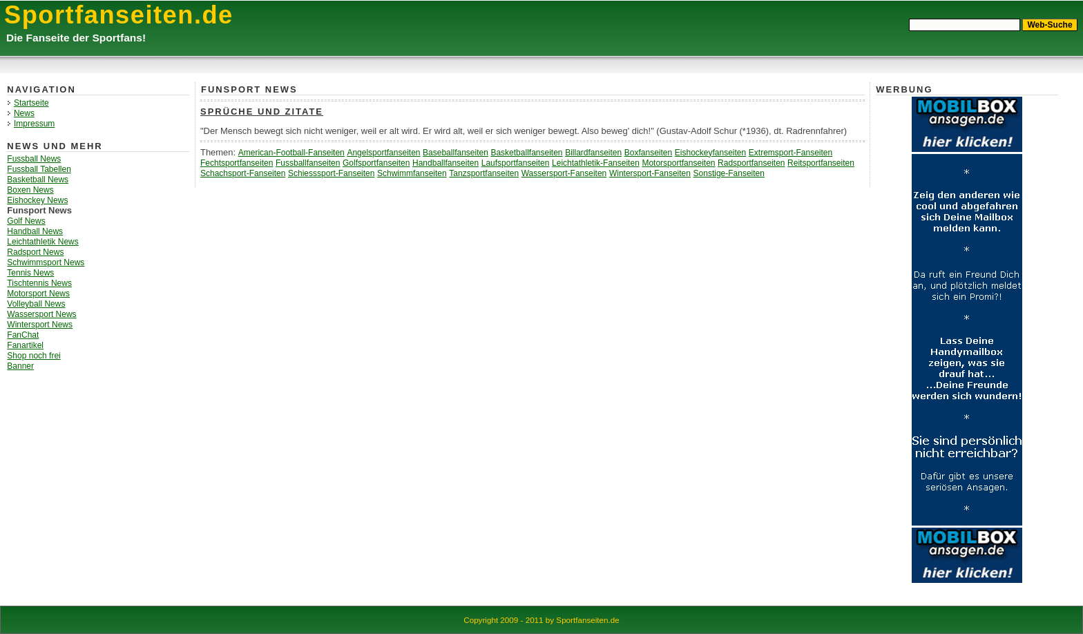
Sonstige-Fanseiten (729, 173)
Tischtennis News (39, 283)
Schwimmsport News (45, 262)
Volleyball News (36, 304)
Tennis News (30, 273)
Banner (20, 366)
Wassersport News (41, 314)
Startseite (31, 103)
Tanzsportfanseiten (484, 173)
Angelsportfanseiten (383, 152)
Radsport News (35, 252)
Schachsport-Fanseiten (242, 173)
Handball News (35, 231)
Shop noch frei (33, 356)
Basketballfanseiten (526, 152)
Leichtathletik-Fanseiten (596, 163)
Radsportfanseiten (751, 163)
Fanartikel (25, 345)
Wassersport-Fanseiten (564, 173)
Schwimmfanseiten (412, 173)
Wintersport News (40, 324)
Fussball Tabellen (39, 169)
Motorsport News (38, 293)
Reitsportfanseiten (820, 163)
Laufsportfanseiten (515, 163)
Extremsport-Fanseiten (790, 152)
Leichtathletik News (42, 242)
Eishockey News (37, 200)
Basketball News (37, 179)
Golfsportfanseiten (376, 163)
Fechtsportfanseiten (236, 163)
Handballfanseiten (445, 163)
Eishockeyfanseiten (710, 152)
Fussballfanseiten (308, 163)
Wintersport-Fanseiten (650, 173)
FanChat (23, 335)
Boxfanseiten (648, 152)
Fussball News (34, 159)
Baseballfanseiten (455, 152)
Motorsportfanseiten (678, 163)
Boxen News (30, 190)
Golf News (26, 221)
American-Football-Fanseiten (291, 152)
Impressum (34, 123)
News (24, 113)
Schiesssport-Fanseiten (331, 173)
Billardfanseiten (593, 152)
